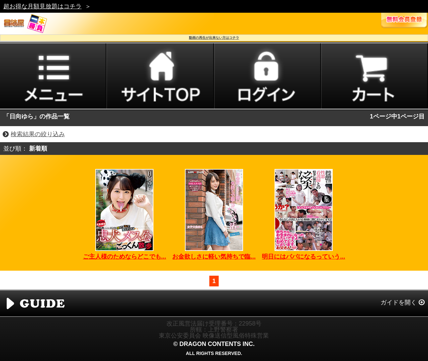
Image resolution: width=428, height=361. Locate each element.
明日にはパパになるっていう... (303, 256)
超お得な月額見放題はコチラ (42, 6)
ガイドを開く (399, 302)
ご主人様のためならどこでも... (124, 256)
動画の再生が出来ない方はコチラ (214, 37)
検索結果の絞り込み (38, 134)
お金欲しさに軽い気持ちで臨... (213, 256)
